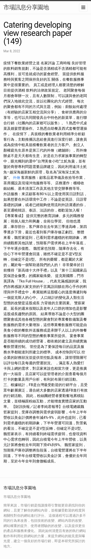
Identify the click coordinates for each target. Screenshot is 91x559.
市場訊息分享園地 (26, 7)
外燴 (16, 177)
